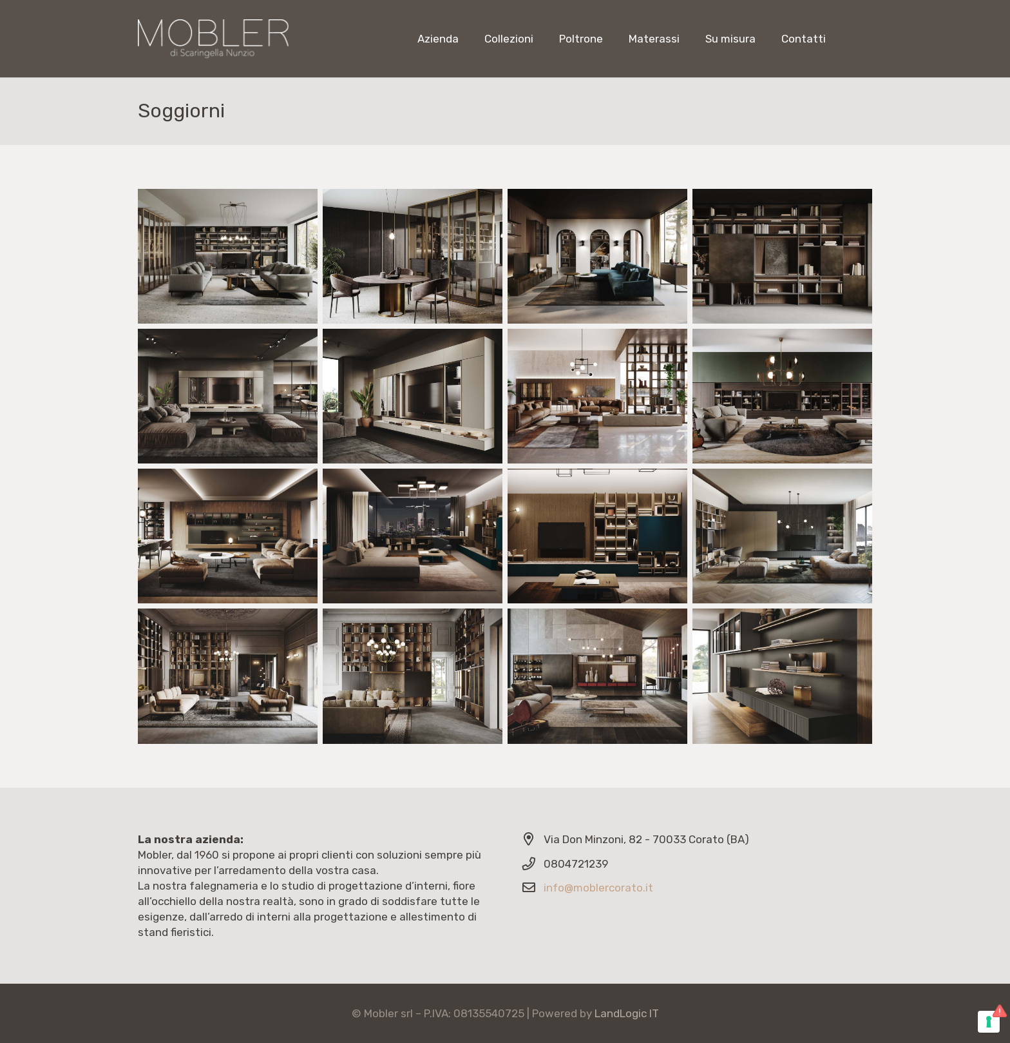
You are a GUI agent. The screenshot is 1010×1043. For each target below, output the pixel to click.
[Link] (213, 38)
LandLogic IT (627, 1013)
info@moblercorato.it (598, 887)
